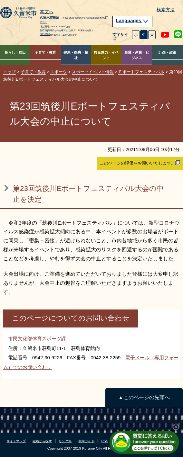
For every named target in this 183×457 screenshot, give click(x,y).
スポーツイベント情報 (93, 71)
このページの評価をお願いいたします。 (140, 163)
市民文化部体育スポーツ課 (37, 338)
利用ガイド (86, 441)
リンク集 (65, 441)
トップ (9, 71)
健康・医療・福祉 (75, 55)
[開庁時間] (45, 34)
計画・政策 (167, 52)
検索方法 (166, 9)
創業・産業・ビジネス (136, 55)
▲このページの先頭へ (143, 397)
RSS (104, 441)
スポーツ (58, 71)
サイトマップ (16, 441)
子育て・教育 (45, 52)
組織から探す (42, 441)
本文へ (46, 12)
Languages (132, 20)
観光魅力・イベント (106, 55)
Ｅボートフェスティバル (141, 71)
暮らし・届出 (15, 52)
